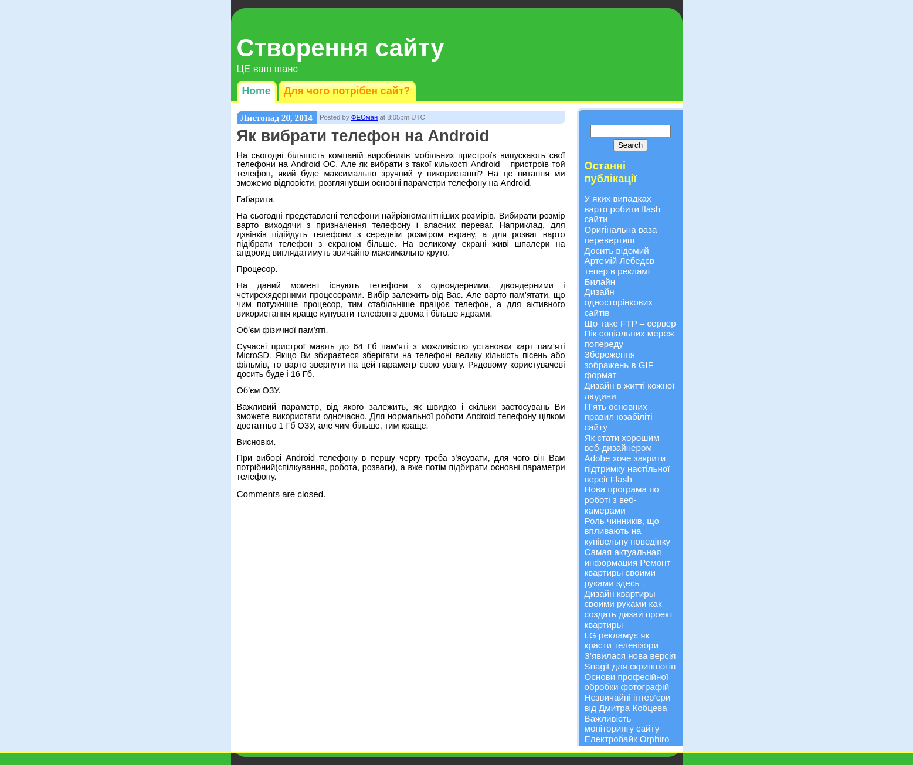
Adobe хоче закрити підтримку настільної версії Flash (627, 468)
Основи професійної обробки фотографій (627, 682)
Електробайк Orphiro (627, 739)
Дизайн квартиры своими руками (620, 599)
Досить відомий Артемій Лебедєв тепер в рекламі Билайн (620, 266)
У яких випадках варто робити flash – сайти (626, 208)
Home (256, 91)
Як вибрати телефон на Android (363, 136)
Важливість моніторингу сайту (622, 723)
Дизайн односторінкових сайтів (619, 302)
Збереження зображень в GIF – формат (623, 364)
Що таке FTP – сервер (630, 323)
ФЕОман (364, 117)
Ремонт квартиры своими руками (628, 572)
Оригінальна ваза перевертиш (621, 235)
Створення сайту (340, 48)
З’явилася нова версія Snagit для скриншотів (630, 661)
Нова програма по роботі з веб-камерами (622, 499)
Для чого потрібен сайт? (347, 91)
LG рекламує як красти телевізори (622, 640)
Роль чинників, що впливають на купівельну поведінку (628, 531)
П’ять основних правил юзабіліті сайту (619, 417)
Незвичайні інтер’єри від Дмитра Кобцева (628, 702)
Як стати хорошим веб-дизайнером (622, 443)
